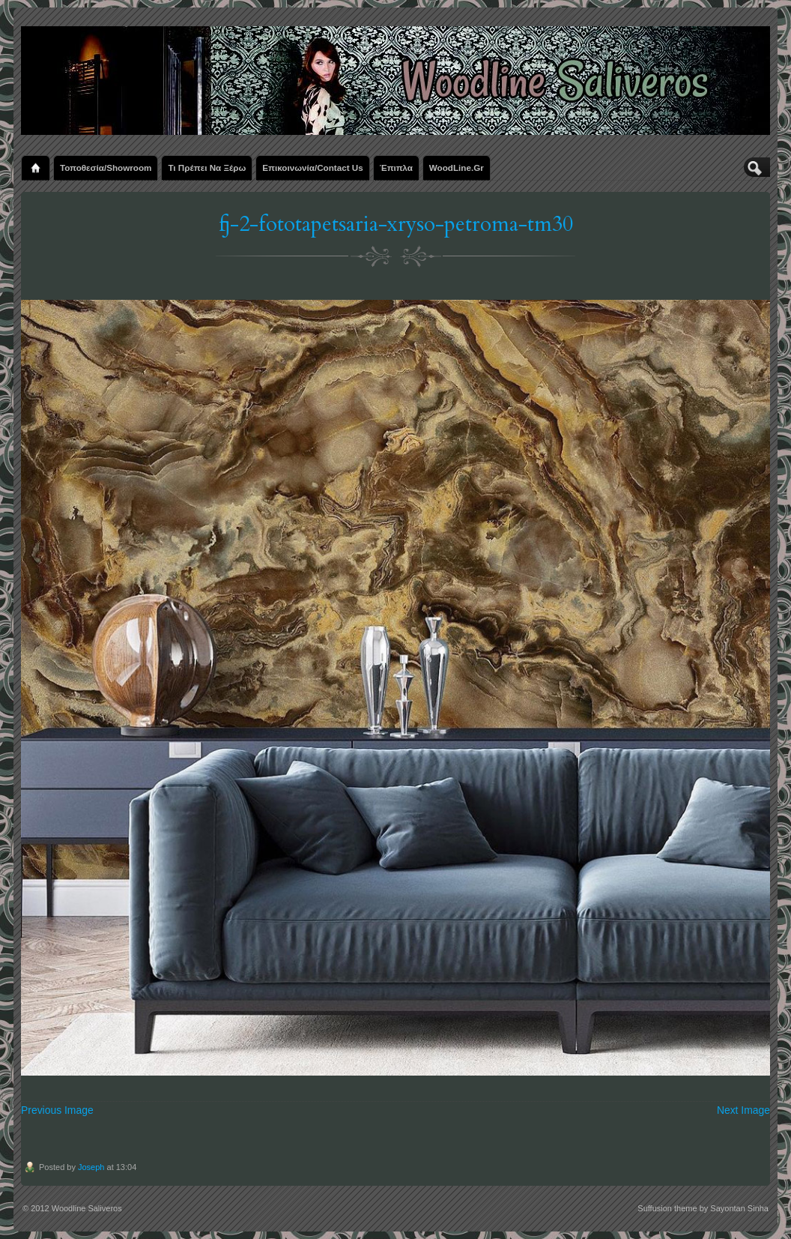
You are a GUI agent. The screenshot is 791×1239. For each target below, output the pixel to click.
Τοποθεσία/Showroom (105, 167)
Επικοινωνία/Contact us (312, 167)
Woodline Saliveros (87, 1208)
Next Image (743, 1110)
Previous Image (57, 1110)
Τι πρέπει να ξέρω (207, 167)
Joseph (91, 1167)
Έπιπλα (396, 167)
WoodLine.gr (456, 167)
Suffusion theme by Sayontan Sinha (703, 1208)
